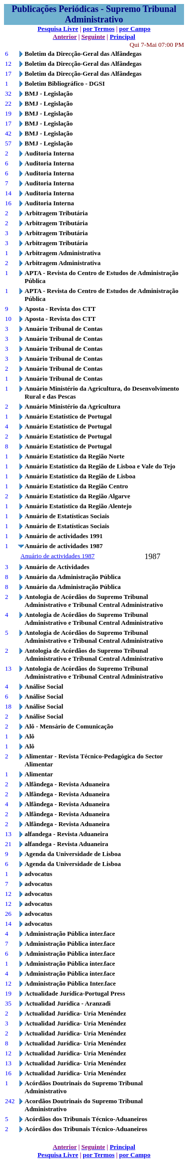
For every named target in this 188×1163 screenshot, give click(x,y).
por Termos (99, 28)
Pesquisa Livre (57, 28)
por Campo (135, 28)
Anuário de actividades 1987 (57, 556)
